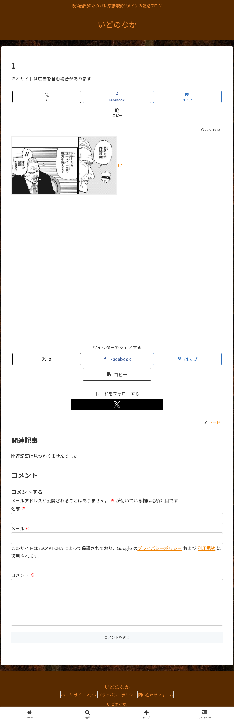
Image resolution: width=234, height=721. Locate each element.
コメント (23, 574)
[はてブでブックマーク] (187, 97)
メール (20, 528)
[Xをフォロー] (117, 404)
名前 (18, 508)
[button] (117, 112)
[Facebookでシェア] (117, 97)
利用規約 (206, 548)
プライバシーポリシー (159, 548)
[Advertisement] (117, 271)
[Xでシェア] (46, 97)
